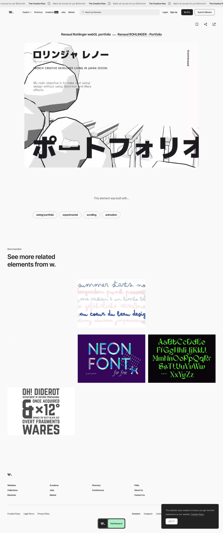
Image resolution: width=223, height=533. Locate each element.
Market (71, 12)
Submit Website (205, 12)
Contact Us (139, 495)
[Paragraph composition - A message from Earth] (111, 411)
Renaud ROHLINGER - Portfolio (140, 34)
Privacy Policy (43, 513)
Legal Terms (29, 513)
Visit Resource (116, 523)
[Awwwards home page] (103, 523)
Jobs (63, 12)
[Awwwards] (11, 12)
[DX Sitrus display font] (182, 359)
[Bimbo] (111, 303)
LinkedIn (159, 513)
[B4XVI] (41, 302)
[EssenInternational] (182, 304)
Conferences (98, 490)
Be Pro (187, 12)
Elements (11, 495)
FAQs (136, 485)
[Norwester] (41, 411)
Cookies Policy (13, 513)
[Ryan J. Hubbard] (41, 356)
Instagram (148, 513)
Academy (51, 12)
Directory (38, 12)
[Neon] (111, 359)
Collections (12, 490)
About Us (138, 490)
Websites (11, 485)
